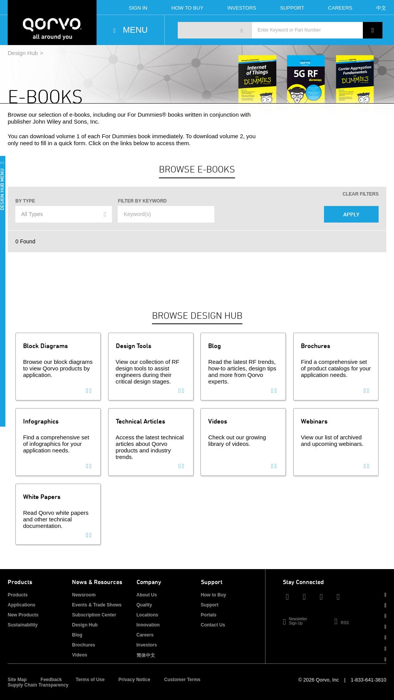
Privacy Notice (134, 679)
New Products (23, 615)
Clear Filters (360, 194)
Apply (351, 214)
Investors (241, 8)
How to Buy (213, 595)
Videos (79, 655)
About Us (147, 595)
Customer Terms (182, 679)
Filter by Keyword (142, 201)
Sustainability (23, 625)
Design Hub (23, 53)
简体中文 (146, 655)
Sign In (138, 8)
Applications (21, 605)
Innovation (148, 625)
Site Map (17, 679)
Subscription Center (94, 615)
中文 (381, 8)
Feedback (51, 679)
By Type (25, 201)
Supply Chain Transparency (38, 685)
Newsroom (83, 595)
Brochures (83, 645)
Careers (340, 8)
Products (18, 595)
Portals (209, 615)
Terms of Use (90, 679)
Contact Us (213, 625)
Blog (77, 635)
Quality (144, 605)
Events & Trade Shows (97, 605)
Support (292, 8)
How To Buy (187, 8)
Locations (148, 615)
